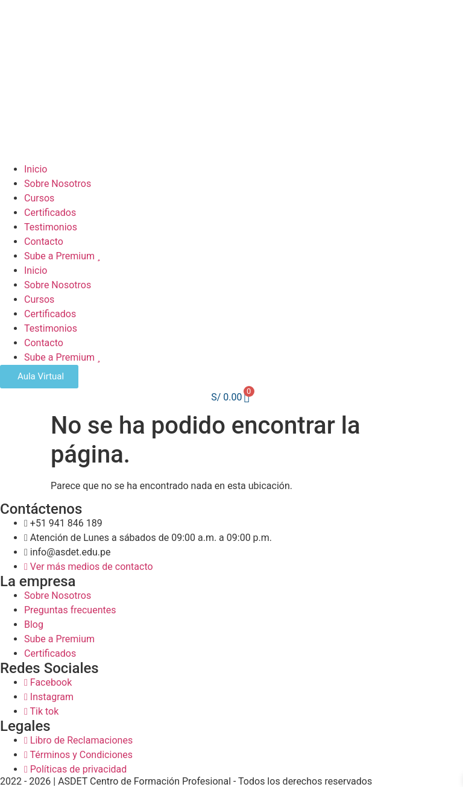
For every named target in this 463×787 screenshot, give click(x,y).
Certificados (50, 212)
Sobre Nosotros (57, 183)
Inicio (35, 169)
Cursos (39, 198)
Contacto (43, 241)
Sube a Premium (62, 256)
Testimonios (50, 227)
